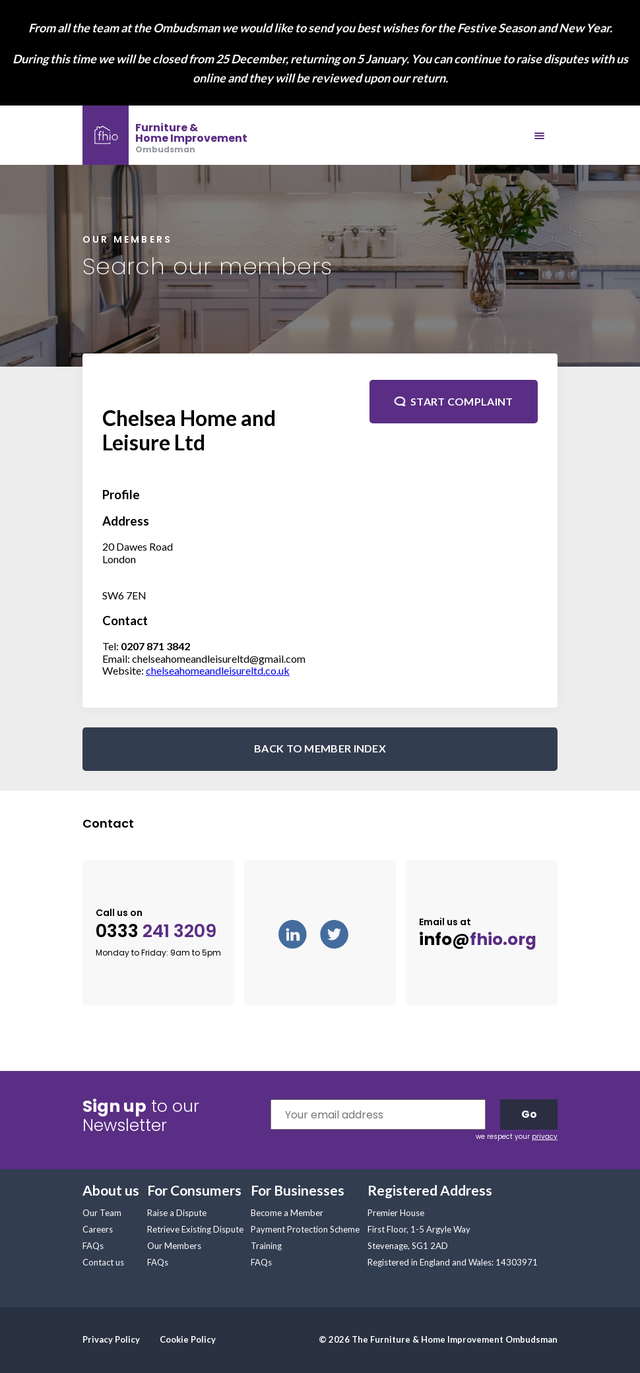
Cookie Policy (188, 1339)
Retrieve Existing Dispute (195, 1229)
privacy (545, 1137)
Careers (97, 1229)
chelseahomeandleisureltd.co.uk (218, 670)
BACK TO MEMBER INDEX (320, 748)
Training (266, 1245)
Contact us (103, 1262)
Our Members (174, 1245)
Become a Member (287, 1212)
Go (529, 1114)
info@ (477, 940)
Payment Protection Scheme (305, 1229)
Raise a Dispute (177, 1212)
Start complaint (461, 401)
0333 (156, 931)
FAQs (93, 1245)
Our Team (101, 1212)
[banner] (164, 135)
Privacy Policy (111, 1339)
